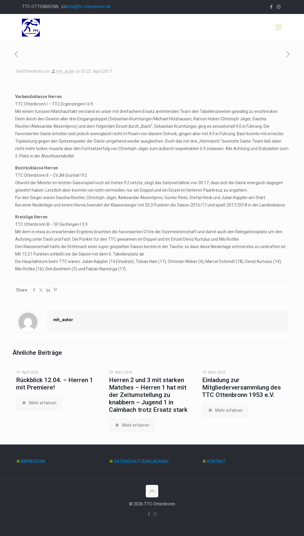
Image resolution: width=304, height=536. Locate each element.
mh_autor (65, 71)
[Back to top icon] (152, 491)
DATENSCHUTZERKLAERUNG (141, 461)
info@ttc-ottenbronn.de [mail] (88, 6)
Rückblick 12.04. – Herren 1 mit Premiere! (54, 383)
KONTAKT (216, 461)
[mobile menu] (278, 27)
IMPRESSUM (33, 461)
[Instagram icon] (278, 7)
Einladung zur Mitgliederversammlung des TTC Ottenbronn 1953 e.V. (241, 387)
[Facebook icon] (271, 7)
